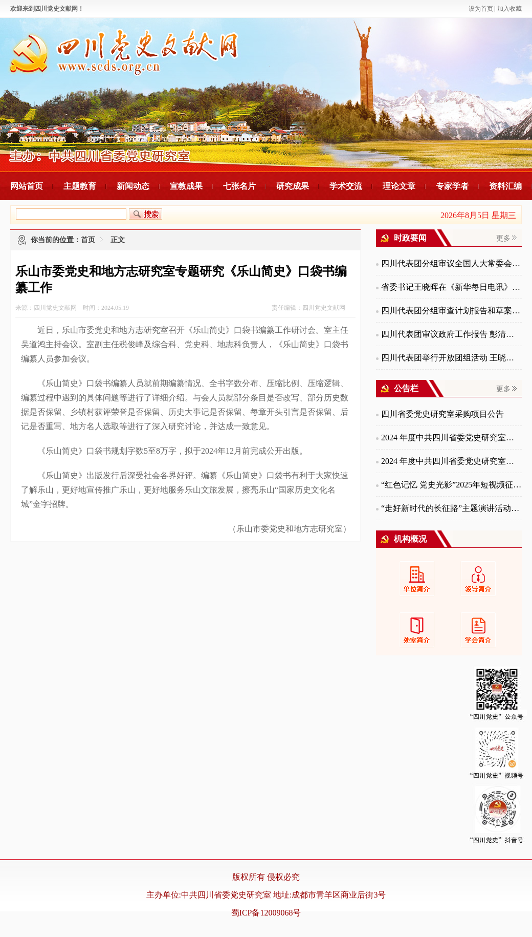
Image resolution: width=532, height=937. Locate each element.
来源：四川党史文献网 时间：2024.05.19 (72, 307)
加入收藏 (509, 8)
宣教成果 (186, 186)
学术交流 (345, 186)
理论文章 (399, 186)
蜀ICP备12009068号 (266, 912)
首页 (88, 240)
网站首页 (26, 186)
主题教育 (79, 186)
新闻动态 (133, 186)
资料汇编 (505, 186)
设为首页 (481, 8)
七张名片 (239, 186)
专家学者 (452, 186)
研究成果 (292, 186)
